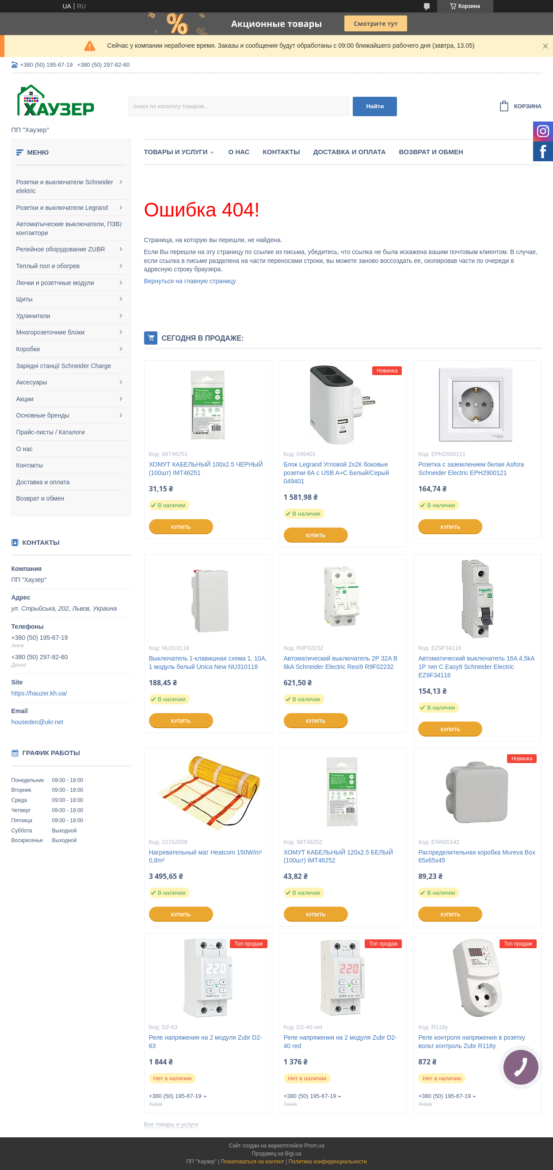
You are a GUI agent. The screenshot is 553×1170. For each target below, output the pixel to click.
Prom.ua (314, 1146)
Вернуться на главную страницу (190, 281)
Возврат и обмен (40, 498)
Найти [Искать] (375, 106)
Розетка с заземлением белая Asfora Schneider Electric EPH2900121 (471, 468)
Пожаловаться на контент (252, 1162)
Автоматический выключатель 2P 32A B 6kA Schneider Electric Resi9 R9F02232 (341, 662)
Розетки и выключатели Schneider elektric (64, 186)
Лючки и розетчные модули (55, 282)
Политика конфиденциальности (328, 1162)
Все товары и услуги (171, 1124)
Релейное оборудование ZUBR (60, 249)
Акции (25, 399)
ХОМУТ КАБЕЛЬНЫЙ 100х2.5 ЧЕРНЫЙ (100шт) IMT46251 (206, 468)
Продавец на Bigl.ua (276, 1154)
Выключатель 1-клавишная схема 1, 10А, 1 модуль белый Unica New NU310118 (208, 662)
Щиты (24, 299)
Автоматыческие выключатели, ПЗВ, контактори (69, 228)
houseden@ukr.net (37, 722)
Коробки (28, 349)
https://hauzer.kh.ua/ (39, 693)
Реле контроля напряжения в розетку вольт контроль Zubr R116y (471, 1041)
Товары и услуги (176, 151)
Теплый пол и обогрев (48, 266)
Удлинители (33, 315)
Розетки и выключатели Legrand (62, 207)
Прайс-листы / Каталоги (50, 432)
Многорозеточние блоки (50, 332)
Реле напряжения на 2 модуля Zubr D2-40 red (340, 1041)
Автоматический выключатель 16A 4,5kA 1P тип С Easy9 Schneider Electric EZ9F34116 (476, 667)
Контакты (29, 465)
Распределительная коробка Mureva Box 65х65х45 (476, 856)
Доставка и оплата (43, 482)
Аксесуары (31, 382)
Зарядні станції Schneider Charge (63, 365)
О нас (24, 448)
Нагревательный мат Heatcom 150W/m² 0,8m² (205, 856)
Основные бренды (42, 415)
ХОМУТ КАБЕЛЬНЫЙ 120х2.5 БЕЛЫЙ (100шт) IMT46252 (338, 856)
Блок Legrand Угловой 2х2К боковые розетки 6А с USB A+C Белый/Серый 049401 (336, 473)
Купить (181, 527)
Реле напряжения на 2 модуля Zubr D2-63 (205, 1041)
